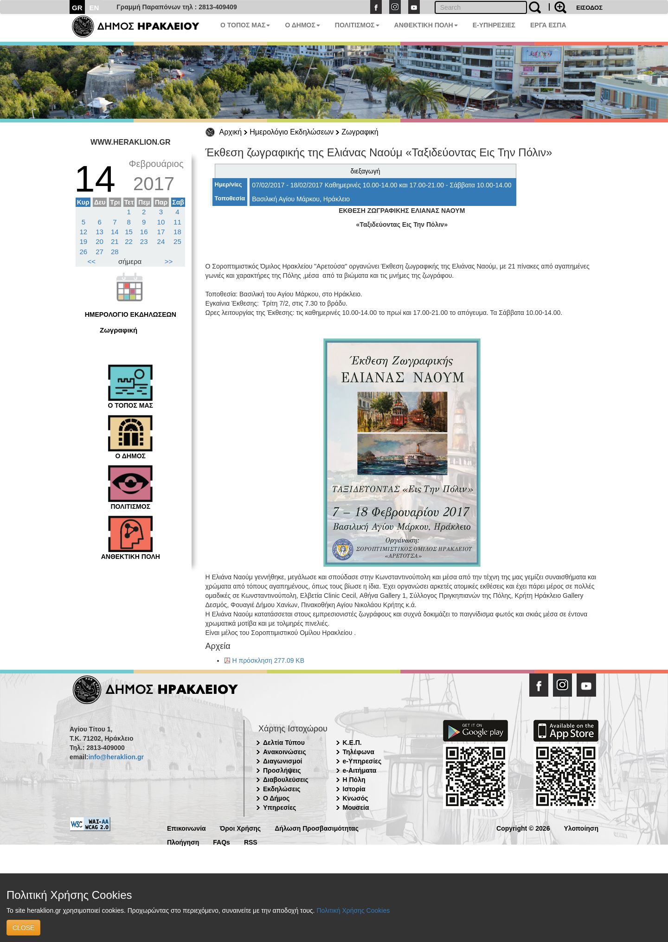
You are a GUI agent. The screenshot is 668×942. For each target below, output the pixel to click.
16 (144, 232)
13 (99, 232)
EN (94, 8)
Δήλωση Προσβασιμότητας (317, 828)
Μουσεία (356, 807)
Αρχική (230, 132)
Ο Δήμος (276, 798)
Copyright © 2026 (523, 828)
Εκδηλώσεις (282, 789)
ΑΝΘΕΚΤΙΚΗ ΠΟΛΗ (426, 25)
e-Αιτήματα (360, 770)
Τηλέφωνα (358, 752)
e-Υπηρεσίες (362, 761)
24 (161, 241)
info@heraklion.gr (115, 757)
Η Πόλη (354, 779)
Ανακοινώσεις (284, 752)
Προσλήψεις (282, 770)
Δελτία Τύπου (284, 742)
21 (115, 241)
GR (77, 8)
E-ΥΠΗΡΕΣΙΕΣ (494, 25)
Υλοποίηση (581, 828)
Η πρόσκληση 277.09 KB (268, 660)
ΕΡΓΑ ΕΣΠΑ (548, 25)
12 (84, 232)
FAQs (221, 842)
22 (129, 241)
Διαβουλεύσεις (285, 779)
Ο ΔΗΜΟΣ (302, 25)
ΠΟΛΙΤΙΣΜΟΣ (357, 25)
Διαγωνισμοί (282, 761)
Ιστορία (354, 789)
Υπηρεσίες (279, 807)
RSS (250, 842)
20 (99, 241)
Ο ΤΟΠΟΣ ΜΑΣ (245, 25)
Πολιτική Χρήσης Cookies (353, 910)
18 (177, 232)
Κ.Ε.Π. (352, 742)
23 (144, 241)
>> (169, 261)
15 (129, 232)
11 (177, 222)
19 (84, 241)
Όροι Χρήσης (240, 828)
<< (92, 261)
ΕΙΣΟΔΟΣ (589, 7)
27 (99, 252)
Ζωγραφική (359, 132)
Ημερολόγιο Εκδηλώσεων (292, 132)
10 (161, 222)
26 (84, 252)
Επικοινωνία (186, 828)
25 (177, 241)
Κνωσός (355, 798)
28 (115, 252)
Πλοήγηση (183, 842)
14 (115, 232)
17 (161, 232)
